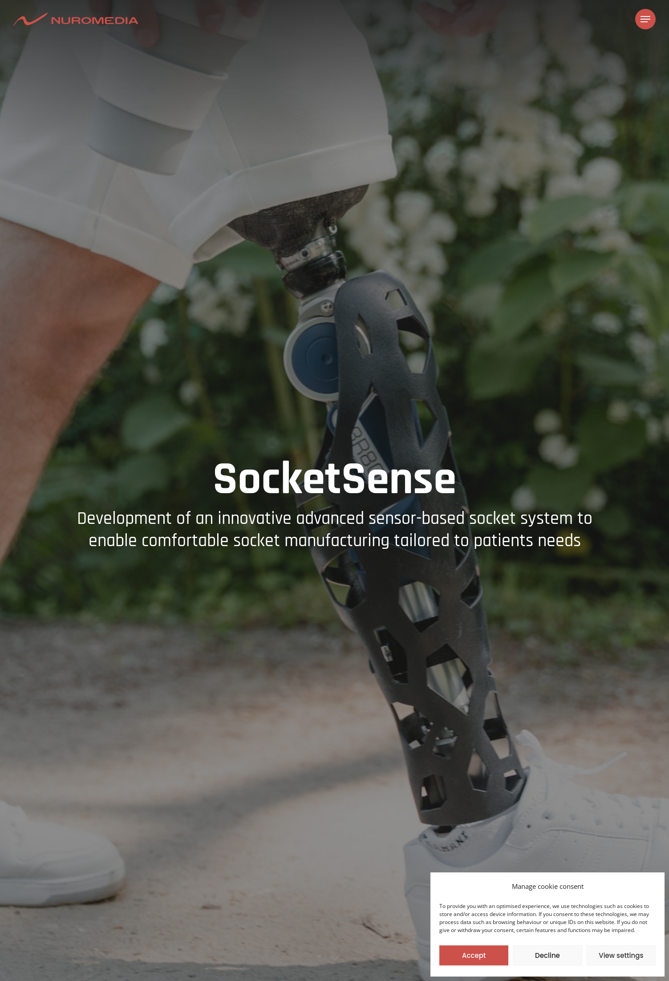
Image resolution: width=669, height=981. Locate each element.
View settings (621, 955)
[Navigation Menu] (645, 19)
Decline (547, 955)
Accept (474, 955)
